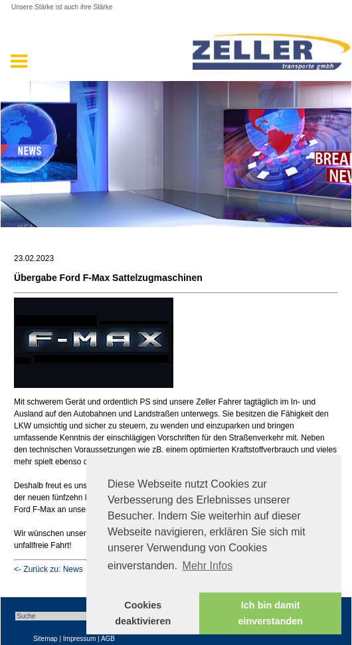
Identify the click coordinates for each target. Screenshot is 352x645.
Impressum (79, 638)
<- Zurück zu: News (48, 569)
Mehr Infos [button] (208, 565)
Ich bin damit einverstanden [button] (270, 613)
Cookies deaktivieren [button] (143, 613)
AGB (108, 638)
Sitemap (45, 638)
